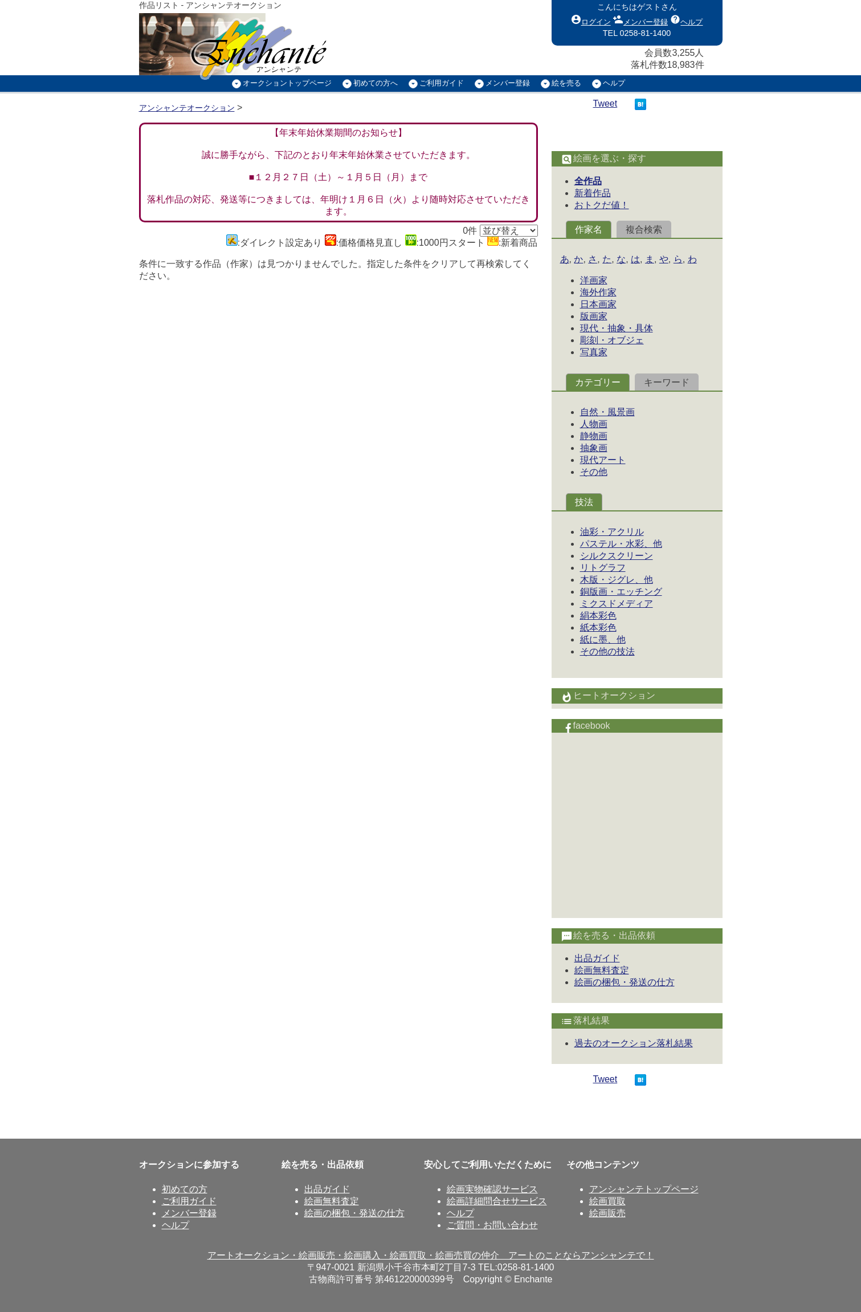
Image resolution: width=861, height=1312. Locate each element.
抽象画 (593, 448)
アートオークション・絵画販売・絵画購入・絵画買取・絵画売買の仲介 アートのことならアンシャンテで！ (430, 1255)
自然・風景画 (607, 412)
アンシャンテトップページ (644, 1189)
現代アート (603, 460)
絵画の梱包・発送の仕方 (624, 982)
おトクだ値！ (601, 205)
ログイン (591, 19)
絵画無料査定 (601, 970)
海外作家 (598, 292)
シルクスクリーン (616, 555)
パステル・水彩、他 (621, 544)
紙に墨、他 (603, 639)
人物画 (593, 424)
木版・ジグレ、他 (616, 579)
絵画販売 (607, 1213)
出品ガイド (597, 958)
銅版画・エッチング (621, 591)
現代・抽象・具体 (616, 328)
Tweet (605, 103)
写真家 (593, 352)
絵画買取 (607, 1201)
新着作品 (592, 193)
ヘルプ (686, 19)
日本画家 (598, 304)
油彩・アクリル (612, 532)
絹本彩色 (598, 615)
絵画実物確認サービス (492, 1189)
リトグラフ (603, 567)
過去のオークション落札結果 (633, 1043)
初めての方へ (375, 83)
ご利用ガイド (441, 83)
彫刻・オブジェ (612, 340)
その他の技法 (607, 651)
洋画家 (593, 280)
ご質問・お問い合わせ (492, 1225)
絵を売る (566, 83)
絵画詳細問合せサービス (497, 1201)
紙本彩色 (598, 627)
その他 (593, 472)
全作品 (588, 181)
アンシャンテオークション (187, 107)
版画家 (593, 316)
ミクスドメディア (616, 603)
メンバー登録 (640, 19)
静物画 (593, 436)
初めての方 (184, 1189)
